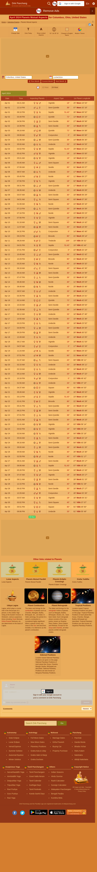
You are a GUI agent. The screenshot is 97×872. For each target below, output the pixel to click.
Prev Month (34, 81)
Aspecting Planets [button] (37, 98)
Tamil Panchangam (37, 772)
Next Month (61, 81)
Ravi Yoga (11, 798)
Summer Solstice (15, 751)
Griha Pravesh (58, 742)
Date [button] (7, 98)
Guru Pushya (12, 794)
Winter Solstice (15, 759)
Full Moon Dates (37, 738)
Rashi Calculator (57, 781)
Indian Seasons (57, 772)
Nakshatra (78, 755)
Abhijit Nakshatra (81, 759)
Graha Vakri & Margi (39, 755)
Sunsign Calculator (58, 785)
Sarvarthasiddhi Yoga (15, 772)
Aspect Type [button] (59, 98)
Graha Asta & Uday (38, 751)
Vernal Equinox (15, 746)
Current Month (47, 81)
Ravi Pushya (12, 789)
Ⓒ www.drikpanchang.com (82, 789)
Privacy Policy (82, 791)
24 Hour (55, 87)
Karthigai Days (35, 785)
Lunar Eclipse (14, 742)
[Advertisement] (48, 56)
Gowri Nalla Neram (36, 776)
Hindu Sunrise (56, 776)
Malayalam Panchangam (61, 789)
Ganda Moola (79, 742)
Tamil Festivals (35, 789)
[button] (70, 3)
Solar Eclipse (14, 738)
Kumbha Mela (56, 798)
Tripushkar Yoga (13, 785)
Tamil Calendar (35, 781)
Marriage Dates (59, 738)
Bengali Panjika (57, 794)
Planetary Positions (38, 746)
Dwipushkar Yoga (14, 781)
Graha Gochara (37, 759)
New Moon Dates (37, 742)
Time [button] (21, 98)
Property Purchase (60, 751)
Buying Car (57, 746)
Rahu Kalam (79, 751)
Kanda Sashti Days (37, 794)
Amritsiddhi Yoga (14, 776)
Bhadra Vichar (80, 746)
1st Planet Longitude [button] (82, 98)
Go (62, 723)
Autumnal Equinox (16, 755)
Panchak (77, 738)
